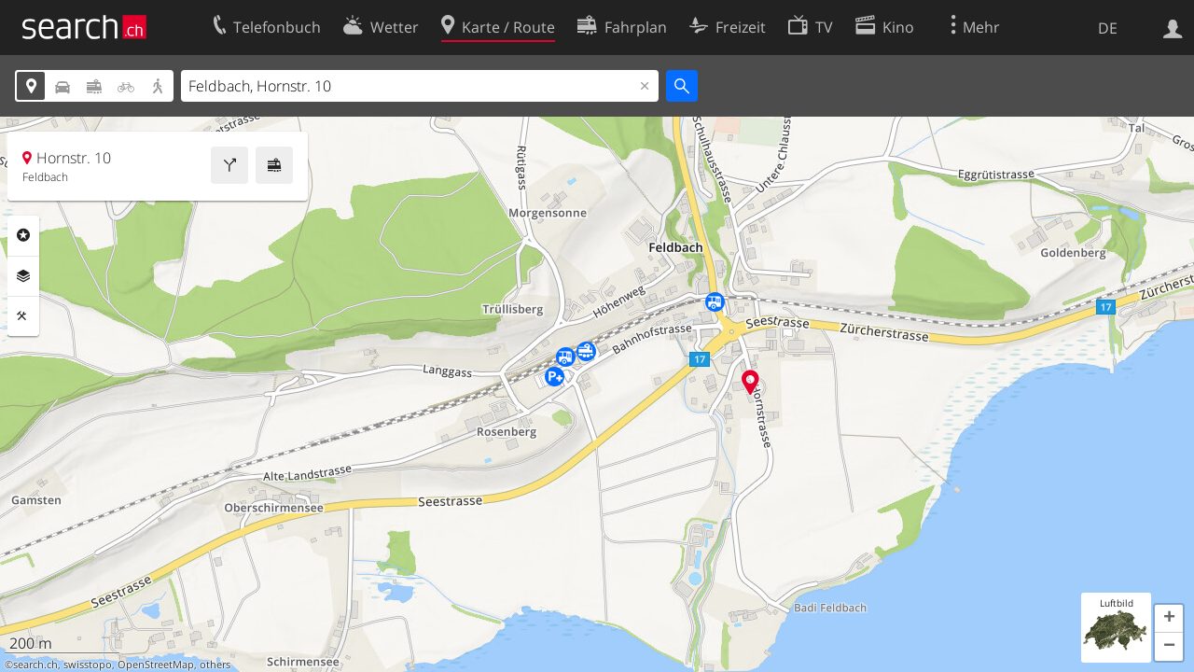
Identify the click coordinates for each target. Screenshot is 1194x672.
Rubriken (23, 235)
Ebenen (23, 276)
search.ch (35, 664)
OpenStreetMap (156, 664)
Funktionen (23, 316)
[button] (1169, 619)
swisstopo (87, 664)
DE (1108, 28)
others (215, 664)
